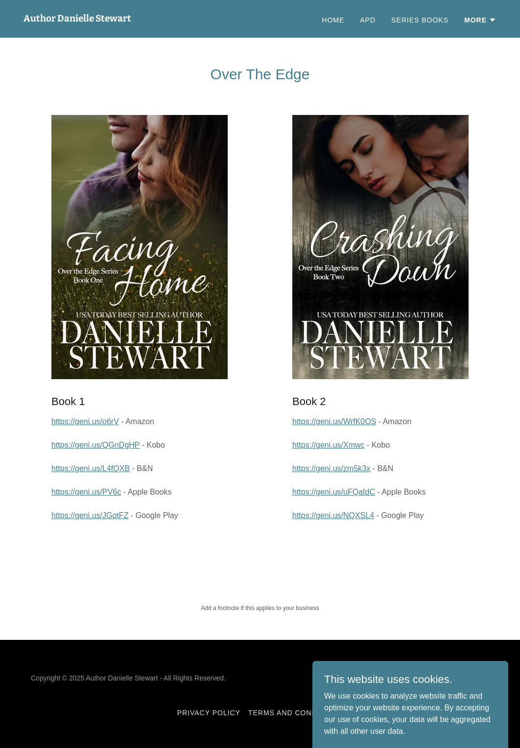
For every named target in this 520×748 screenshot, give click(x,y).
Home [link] (333, 20)
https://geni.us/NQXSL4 (333, 515)
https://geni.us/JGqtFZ (89, 515)
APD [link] (368, 20)
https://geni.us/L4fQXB (90, 468)
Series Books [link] (420, 20)
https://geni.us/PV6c (86, 492)
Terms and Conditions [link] (295, 713)
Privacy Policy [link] (208, 713)
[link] (77, 19)
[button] (480, 20)
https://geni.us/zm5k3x (331, 468)
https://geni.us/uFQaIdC (333, 492)
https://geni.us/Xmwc (328, 445)
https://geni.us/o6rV (85, 421)
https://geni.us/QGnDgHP (95, 445)
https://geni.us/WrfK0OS (334, 421)
